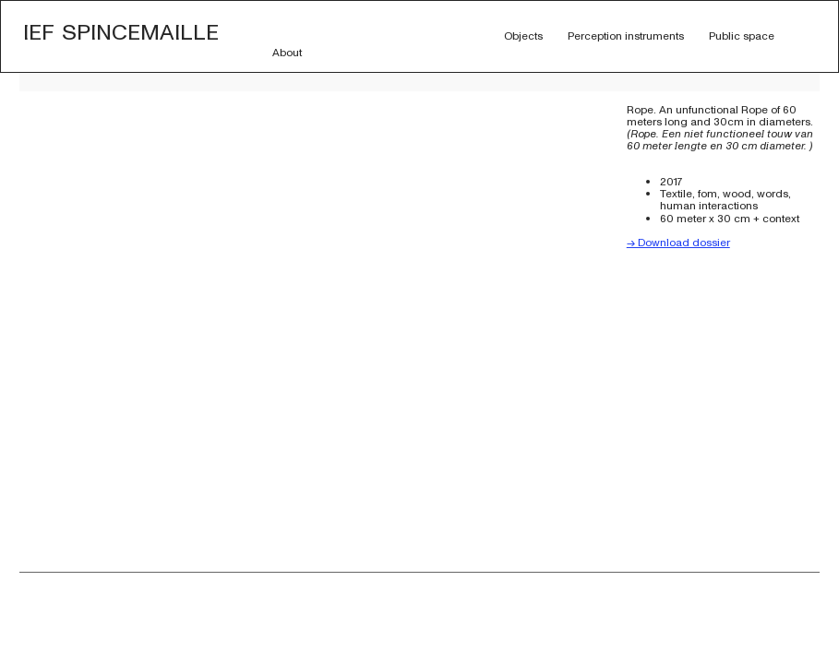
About (287, 52)
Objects (523, 36)
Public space (741, 36)
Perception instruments (626, 36)
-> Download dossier (678, 242)
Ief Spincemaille (121, 30)
